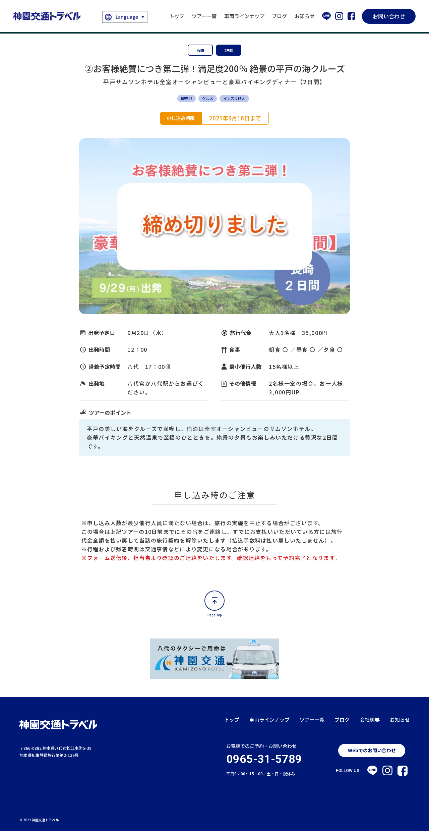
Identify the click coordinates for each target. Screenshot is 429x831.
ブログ (279, 15)
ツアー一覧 (204, 15)
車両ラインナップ (244, 15)
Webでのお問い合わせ (372, 750)
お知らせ (305, 15)
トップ (176, 15)
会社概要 (370, 719)
